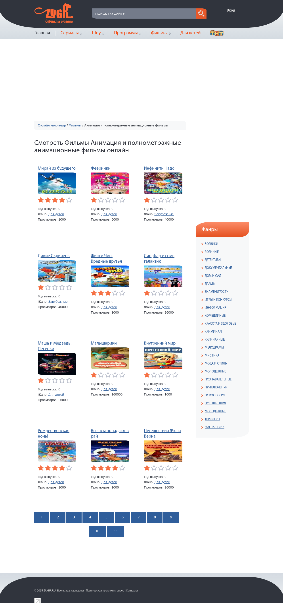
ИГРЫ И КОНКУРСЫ (218, 300)
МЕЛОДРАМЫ (214, 347)
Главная (42, 33)
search (201, 13)
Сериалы (70, 33)
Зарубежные (164, 214)
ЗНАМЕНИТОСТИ (217, 292)
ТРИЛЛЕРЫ (212, 419)
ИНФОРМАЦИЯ (215, 308)
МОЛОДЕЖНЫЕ (215, 371)
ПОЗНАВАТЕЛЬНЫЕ (218, 379)
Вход (231, 10)
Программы (126, 33)
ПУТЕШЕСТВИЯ (215, 403)
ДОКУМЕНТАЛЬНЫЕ (218, 268)
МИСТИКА (212, 355)
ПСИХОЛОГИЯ (215, 395)
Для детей (190, 33)
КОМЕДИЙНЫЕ (215, 316)
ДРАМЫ (210, 284)
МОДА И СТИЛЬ (216, 363)
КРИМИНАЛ (213, 331)
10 (97, 531)
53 (115, 531)
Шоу (96, 33)
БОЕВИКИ (211, 244)
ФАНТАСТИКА (214, 427)
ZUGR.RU (50, 590)
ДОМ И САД (213, 276)
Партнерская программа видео (105, 590)
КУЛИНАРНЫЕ (215, 339)
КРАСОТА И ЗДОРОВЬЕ (220, 324)
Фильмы (159, 33)
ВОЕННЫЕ (212, 252)
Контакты (132, 590)
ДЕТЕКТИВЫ (213, 260)
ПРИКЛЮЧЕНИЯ (216, 387)
